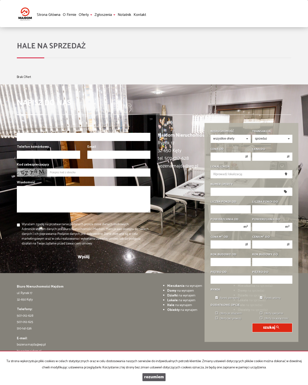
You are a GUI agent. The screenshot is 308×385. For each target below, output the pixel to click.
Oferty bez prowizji (228, 318)
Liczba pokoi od (223, 202)
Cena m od (219, 237)
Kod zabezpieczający (33, 164)
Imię (20, 129)
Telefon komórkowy (33, 147)
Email (91, 147)
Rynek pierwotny (227, 298)
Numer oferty (222, 184)
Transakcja (261, 131)
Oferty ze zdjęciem (228, 313)
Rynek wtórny (270, 298)
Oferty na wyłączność (274, 318)
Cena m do (261, 237)
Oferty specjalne (271, 313)
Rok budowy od (223, 254)
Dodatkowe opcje (225, 305)
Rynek (215, 290)
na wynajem (184, 286)
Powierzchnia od (224, 219)
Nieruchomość (222, 131)
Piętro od (219, 272)
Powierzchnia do (266, 219)
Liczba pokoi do (265, 202)
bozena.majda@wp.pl (31, 344)
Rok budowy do (265, 254)
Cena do (258, 149)
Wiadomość (26, 182)
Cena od (217, 149)
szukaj (271, 327)
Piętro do (260, 272)
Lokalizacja (220, 167)
